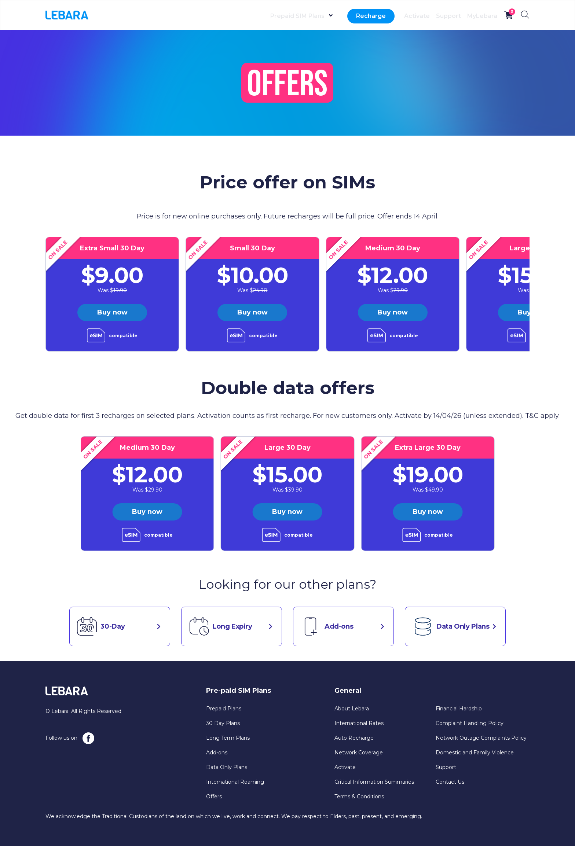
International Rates (359, 723)
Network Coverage (358, 752)
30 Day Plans (223, 723)
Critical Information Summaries (374, 782)
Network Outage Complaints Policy (481, 738)
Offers (214, 796)
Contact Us (450, 782)
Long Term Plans (228, 738)
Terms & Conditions (359, 796)
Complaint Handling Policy (469, 723)
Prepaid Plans (223, 708)
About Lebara (351, 708)
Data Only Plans (226, 767)
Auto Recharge (354, 738)
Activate (394, 15)
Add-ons (216, 752)
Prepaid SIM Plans (269, 15)
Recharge (343, 15)
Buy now (112, 312)
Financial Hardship (459, 708)
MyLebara (477, 15)
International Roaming (235, 782)
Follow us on (69, 738)
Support (434, 15)
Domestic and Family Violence (475, 752)
